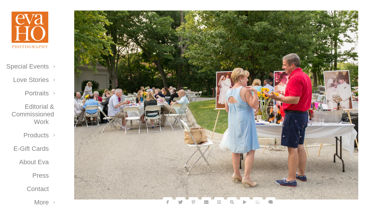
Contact (38, 188)
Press (40, 175)
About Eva (34, 162)
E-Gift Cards (31, 148)
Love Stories (31, 79)
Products (36, 135)
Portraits (37, 93)
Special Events (27, 66)
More (41, 202)
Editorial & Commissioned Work (33, 114)
